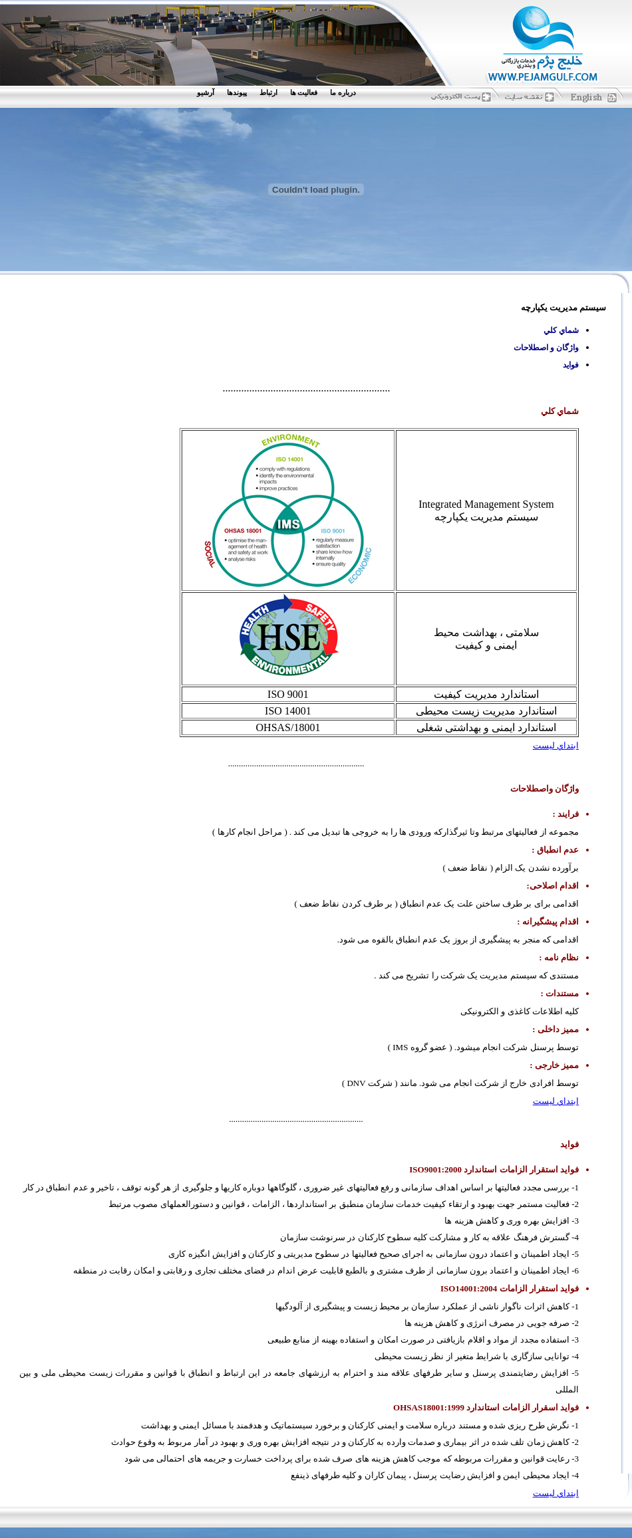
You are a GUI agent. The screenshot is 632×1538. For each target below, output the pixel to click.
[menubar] (279, 92)
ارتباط (268, 92)
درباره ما (343, 92)
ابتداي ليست (556, 745)
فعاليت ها (304, 92)
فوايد (571, 365)
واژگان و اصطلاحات (546, 347)
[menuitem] (346, 92)
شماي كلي (561, 330)
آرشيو (205, 92)
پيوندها (237, 92)
